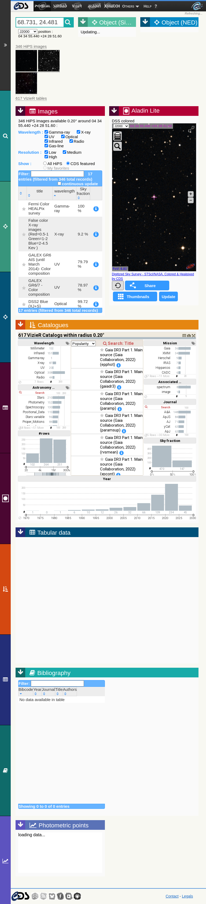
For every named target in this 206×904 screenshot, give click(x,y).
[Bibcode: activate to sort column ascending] (26, 691)
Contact (171, 896)
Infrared (54, 141)
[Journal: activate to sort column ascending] (48, 691)
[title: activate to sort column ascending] (40, 193)
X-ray (84, 132)
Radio (76, 141)
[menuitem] (21, 6)
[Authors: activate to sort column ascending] (70, 691)
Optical (69, 136)
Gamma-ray (57, 132)
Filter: (51, 173)
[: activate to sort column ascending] (23, 193)
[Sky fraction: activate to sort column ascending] (83, 193)
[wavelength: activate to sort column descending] (64, 193)
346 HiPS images (31, 46)
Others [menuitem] (128, 6)
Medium (72, 152)
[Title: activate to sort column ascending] (59, 691)
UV (49, 136)
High (51, 157)
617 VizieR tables (31, 98)
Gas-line (54, 146)
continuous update (78, 183)
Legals (187, 896)
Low (50, 152)
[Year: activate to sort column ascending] (37, 691)
